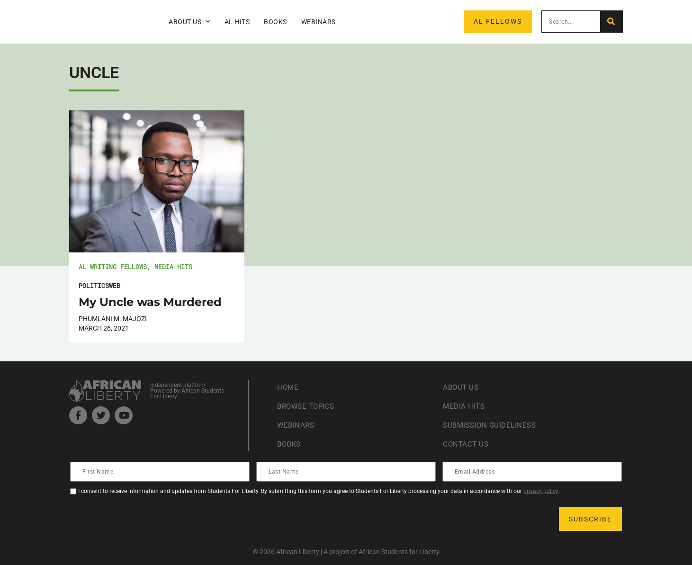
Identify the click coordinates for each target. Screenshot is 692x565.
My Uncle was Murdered (150, 302)
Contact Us (466, 443)
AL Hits (237, 22)
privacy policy (540, 491)
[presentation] (143, 519)
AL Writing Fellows (113, 266)
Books (275, 22)
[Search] (611, 21)
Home (288, 387)
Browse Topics (308, 406)
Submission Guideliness (492, 425)
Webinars (318, 22)
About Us (189, 22)
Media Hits (173, 266)
